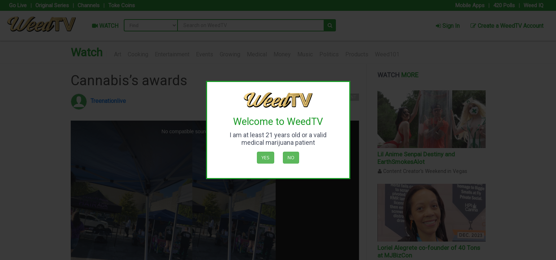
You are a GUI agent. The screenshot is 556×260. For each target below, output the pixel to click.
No (291, 157)
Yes (266, 157)
